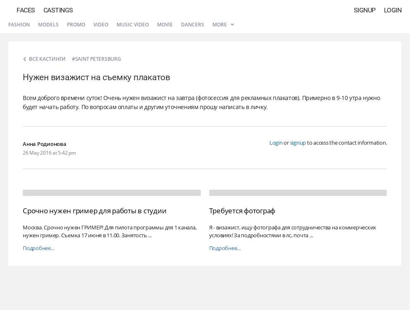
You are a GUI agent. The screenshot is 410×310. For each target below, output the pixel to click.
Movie (165, 24)
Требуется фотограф (242, 210)
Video (100, 24)
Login (393, 10)
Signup (365, 10)
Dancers (192, 24)
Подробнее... (38, 248)
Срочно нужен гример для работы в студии (94, 210)
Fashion (19, 24)
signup (298, 142)
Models (48, 24)
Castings (58, 10)
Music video (133, 24)
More (223, 24)
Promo (76, 24)
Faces (26, 10)
